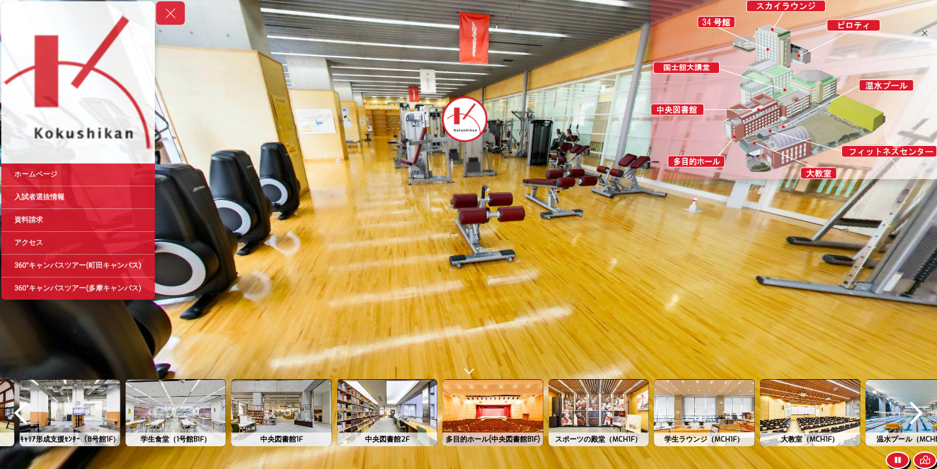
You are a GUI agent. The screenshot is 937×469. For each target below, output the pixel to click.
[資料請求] (78, 220)
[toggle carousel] (468, 368)
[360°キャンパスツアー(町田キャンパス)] (78, 266)
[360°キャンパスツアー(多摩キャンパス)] (78, 288)
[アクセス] (78, 243)
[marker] (717, 21)
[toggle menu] (170, 13)
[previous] (21, 413)
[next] (916, 413)
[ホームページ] (78, 174)
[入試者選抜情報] (78, 197)
